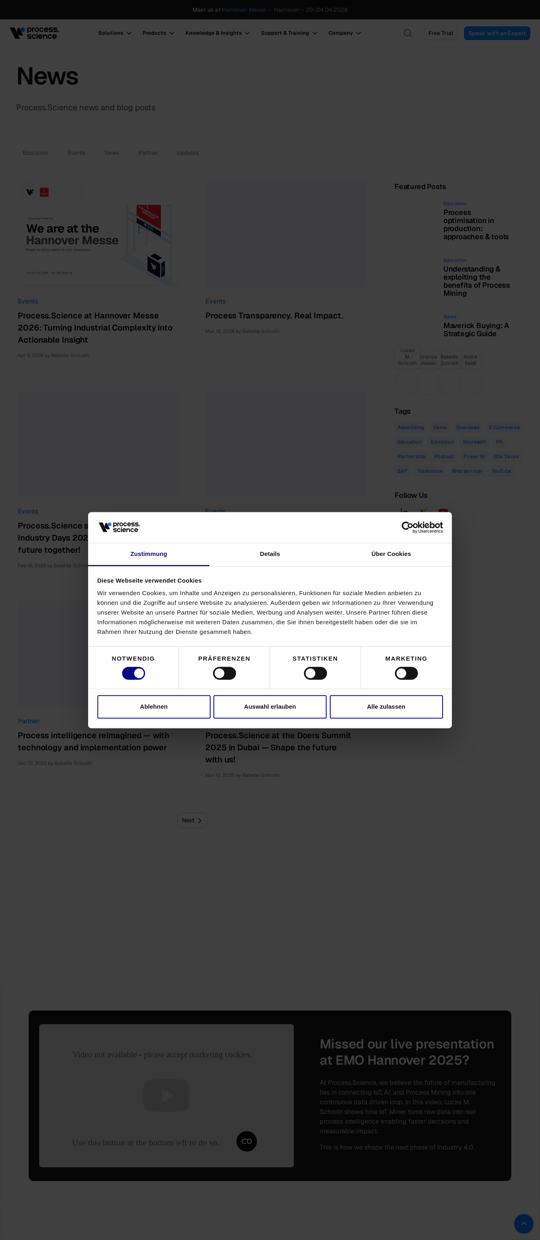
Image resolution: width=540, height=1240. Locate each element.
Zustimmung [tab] (149, 554)
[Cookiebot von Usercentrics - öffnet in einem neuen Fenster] (407, 527)
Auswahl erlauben (270, 706)
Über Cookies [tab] (391, 554)
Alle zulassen (386, 706)
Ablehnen (153, 706)
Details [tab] (270, 554)
